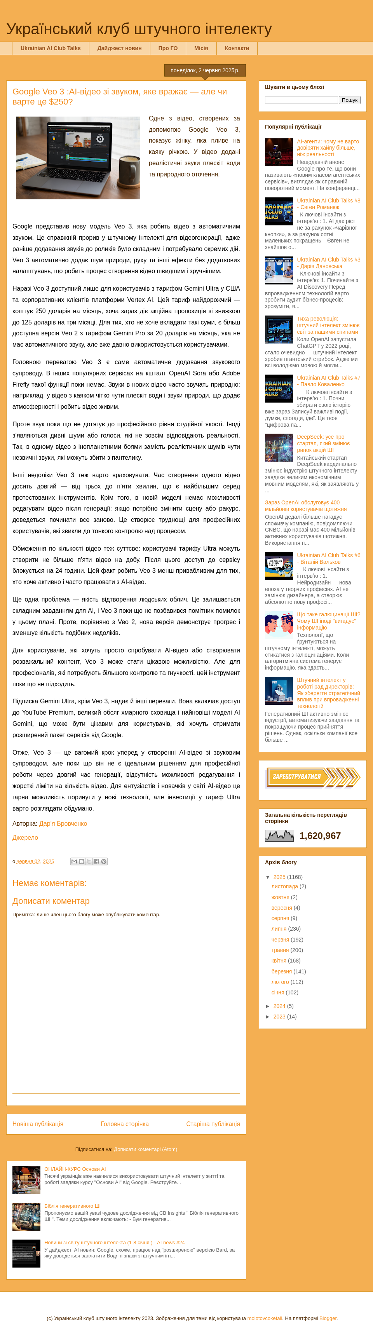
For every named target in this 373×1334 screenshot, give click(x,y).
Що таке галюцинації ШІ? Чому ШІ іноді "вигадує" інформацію (329, 621)
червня (281, 939)
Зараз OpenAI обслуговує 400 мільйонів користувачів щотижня (306, 505)
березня (283, 971)
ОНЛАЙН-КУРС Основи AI (75, 1169)
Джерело (25, 837)
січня (279, 992)
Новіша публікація (37, 1124)
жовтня (281, 897)
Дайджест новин (120, 48)
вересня (283, 908)
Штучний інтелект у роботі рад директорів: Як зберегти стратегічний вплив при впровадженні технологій (328, 693)
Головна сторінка (125, 1124)
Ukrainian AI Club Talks (51, 48)
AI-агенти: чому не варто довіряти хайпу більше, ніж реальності (328, 148)
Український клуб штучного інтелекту (139, 28)
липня (280, 929)
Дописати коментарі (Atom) (145, 1149)
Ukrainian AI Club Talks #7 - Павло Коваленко (329, 381)
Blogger (327, 1318)
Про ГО (168, 48)
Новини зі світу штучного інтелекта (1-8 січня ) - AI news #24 (114, 1242)
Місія (201, 48)
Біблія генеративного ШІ (72, 1206)
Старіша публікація (213, 1124)
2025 (280, 877)
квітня (280, 960)
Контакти (237, 48)
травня (281, 950)
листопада (286, 886)
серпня (281, 918)
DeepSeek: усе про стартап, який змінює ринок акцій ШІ (323, 443)
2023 (280, 1016)
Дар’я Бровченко (63, 823)
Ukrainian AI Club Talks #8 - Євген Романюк (329, 203)
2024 (280, 1006)
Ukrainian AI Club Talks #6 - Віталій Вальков (329, 558)
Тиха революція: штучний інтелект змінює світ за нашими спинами (328, 325)
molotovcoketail (265, 1318)
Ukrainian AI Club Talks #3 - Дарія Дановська (329, 262)
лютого (281, 982)
